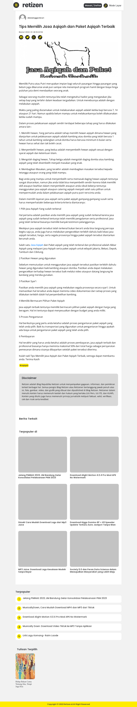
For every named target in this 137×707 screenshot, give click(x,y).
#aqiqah (24, 365)
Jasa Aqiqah (37, 245)
